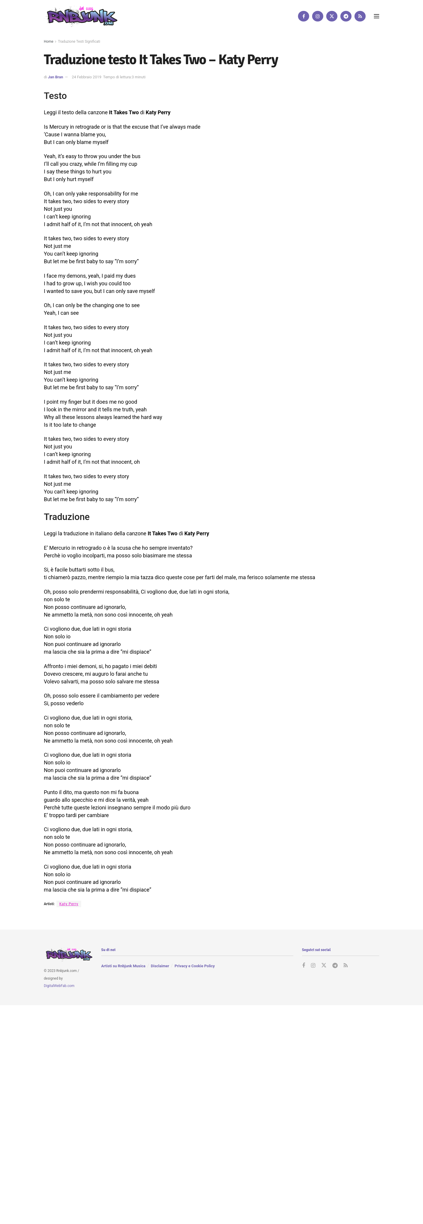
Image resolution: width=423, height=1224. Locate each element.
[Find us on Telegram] (346, 16)
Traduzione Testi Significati (79, 41)
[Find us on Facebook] (303, 16)
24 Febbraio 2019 (86, 77)
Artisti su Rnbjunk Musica (123, 966)
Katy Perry (68, 904)
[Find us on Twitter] (331, 16)
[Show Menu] (376, 16)
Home (48, 41)
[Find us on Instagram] (317, 16)
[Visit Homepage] (80, 16)
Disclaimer (160, 966)
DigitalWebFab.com (59, 986)
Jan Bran (55, 77)
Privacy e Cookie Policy (195, 966)
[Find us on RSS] (360, 16)
